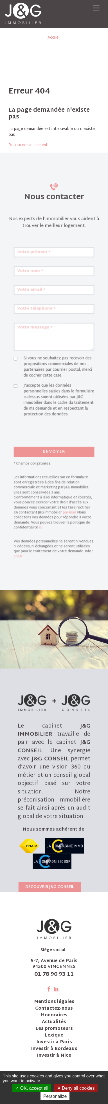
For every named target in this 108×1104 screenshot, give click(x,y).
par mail (67, 507)
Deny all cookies (76, 1088)
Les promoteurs (54, 1029)
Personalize (55, 1096)
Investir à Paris (54, 1042)
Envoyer (53, 455)
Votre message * (38, 349)
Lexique (54, 1035)
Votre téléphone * (39, 333)
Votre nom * (34, 301)
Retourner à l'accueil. (28, 145)
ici (42, 519)
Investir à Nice (54, 1055)
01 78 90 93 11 (54, 974)
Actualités (54, 1022)
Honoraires (54, 1015)
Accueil (54, 37)
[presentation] (50, 440)
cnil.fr (23, 544)
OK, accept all (31, 1088)
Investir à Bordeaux (54, 1049)
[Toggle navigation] (96, 8)
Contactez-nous (54, 1008)
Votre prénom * (37, 285)
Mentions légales (54, 1002)
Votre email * (35, 317)
